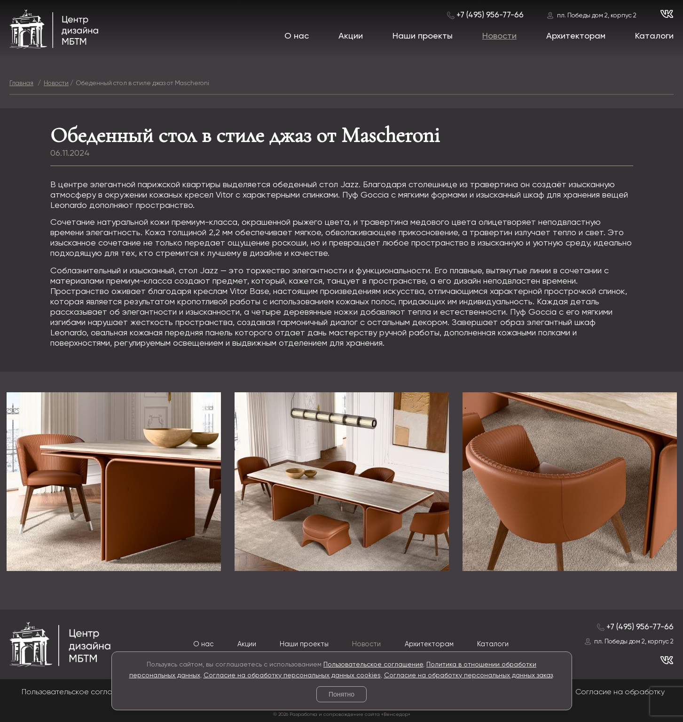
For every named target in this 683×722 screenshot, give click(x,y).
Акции (350, 36)
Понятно (341, 694)
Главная (21, 83)
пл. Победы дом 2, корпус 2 (596, 15)
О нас (296, 36)
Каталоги (654, 36)
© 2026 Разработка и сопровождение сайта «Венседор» (341, 714)
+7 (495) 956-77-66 (490, 15)
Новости (499, 36)
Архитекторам (575, 36)
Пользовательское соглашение (373, 664)
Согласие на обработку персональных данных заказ (468, 675)
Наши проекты (423, 36)
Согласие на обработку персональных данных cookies (292, 675)
